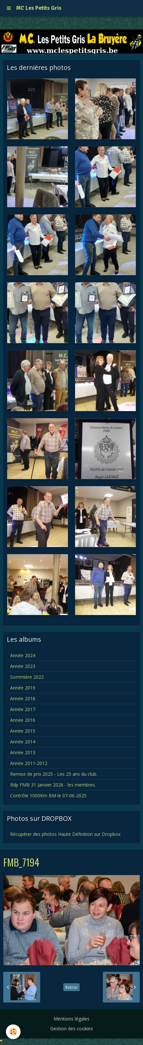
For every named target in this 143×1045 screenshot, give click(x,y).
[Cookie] (13, 1031)
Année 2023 (22, 666)
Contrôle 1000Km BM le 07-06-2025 (48, 795)
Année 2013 (22, 752)
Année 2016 (22, 720)
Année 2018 (22, 698)
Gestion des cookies (71, 1028)
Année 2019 (22, 688)
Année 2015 (22, 731)
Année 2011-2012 (28, 763)
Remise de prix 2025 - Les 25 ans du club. (53, 774)
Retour (71, 987)
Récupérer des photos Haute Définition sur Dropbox (65, 834)
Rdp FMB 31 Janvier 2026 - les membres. (53, 785)
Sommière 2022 (27, 677)
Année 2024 (22, 655)
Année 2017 (22, 709)
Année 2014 (22, 741)
